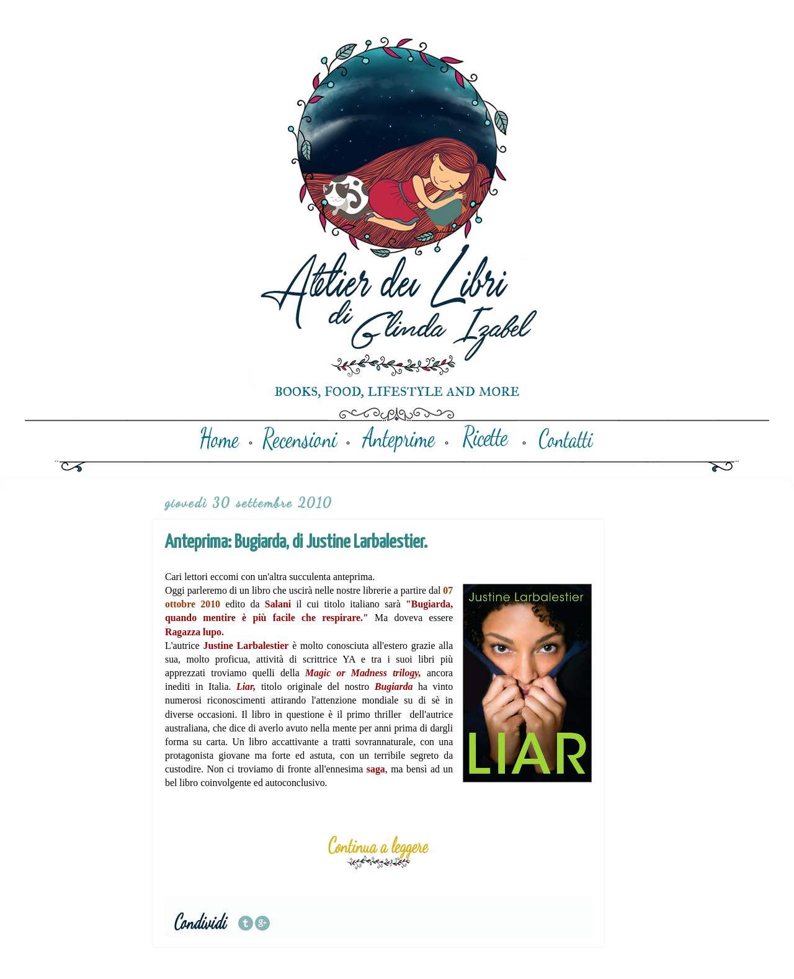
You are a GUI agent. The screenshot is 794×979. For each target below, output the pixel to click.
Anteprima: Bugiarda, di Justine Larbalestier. (296, 542)
